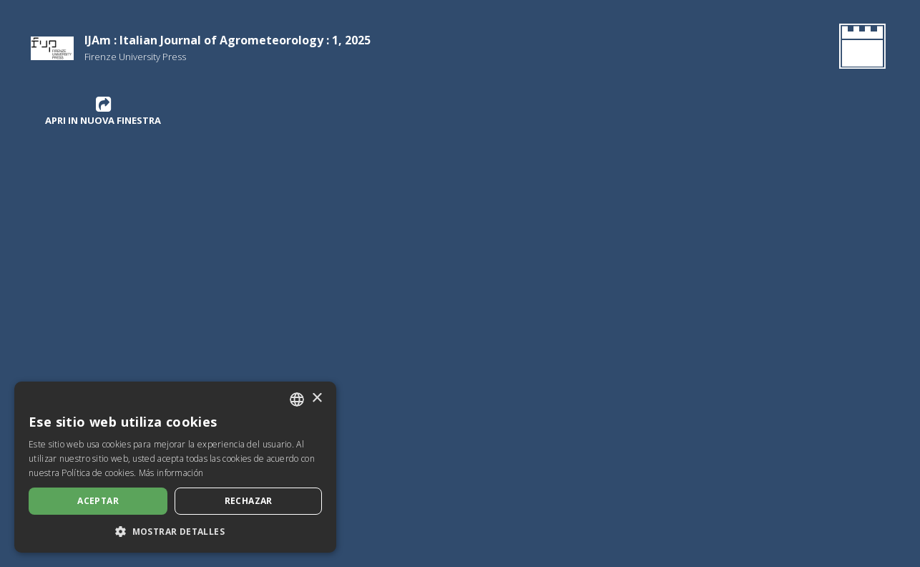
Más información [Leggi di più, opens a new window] (171, 473)
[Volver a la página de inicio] (859, 48)
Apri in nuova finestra (103, 111)
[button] (175, 531)
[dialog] (175, 467)
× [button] (316, 398)
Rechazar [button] (249, 501)
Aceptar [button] (98, 501)
